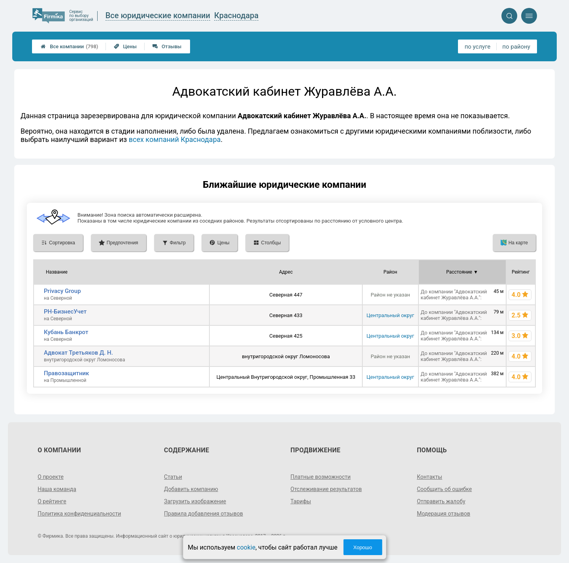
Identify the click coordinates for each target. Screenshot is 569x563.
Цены (125, 46)
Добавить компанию (191, 489)
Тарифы (300, 501)
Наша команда (57, 489)
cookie (246, 547)
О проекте (51, 477)
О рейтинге (52, 501)
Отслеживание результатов (326, 489)
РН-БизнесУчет (65, 311)
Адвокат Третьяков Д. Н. (78, 352)
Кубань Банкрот (66, 332)
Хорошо (362, 547)
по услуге (478, 46)
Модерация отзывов (443, 513)
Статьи (173, 477)
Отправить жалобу (441, 501)
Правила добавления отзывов (203, 513)
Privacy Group (62, 291)
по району (516, 46)
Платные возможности (320, 477)
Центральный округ (391, 315)
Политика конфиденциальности (79, 513)
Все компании (69, 46)
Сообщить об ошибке (444, 489)
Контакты (429, 477)
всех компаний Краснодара (175, 139)
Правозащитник (66, 373)
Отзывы (167, 46)
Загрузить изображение (195, 501)
